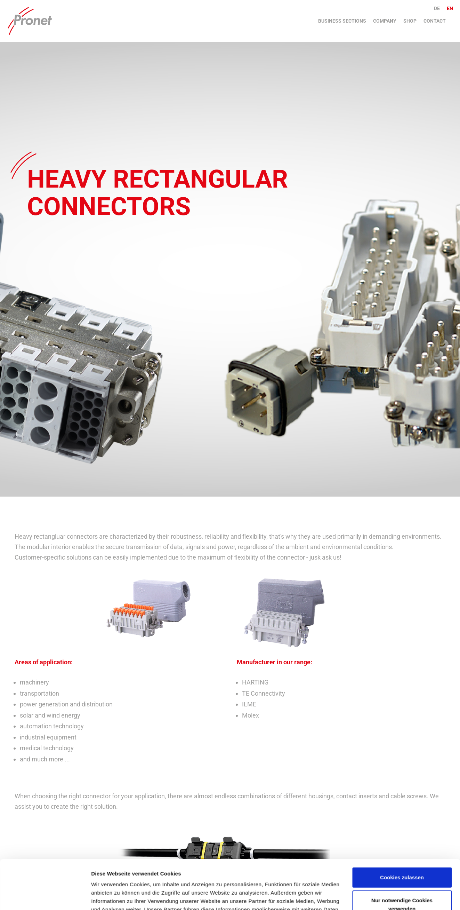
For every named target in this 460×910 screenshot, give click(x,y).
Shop (410, 21)
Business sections (342, 21)
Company (384, 21)
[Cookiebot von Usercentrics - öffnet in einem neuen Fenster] (45, 896)
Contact (434, 21)
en (450, 8)
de (437, 8)
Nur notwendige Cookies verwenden (402, 855)
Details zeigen (108, 896)
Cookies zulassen (402, 828)
